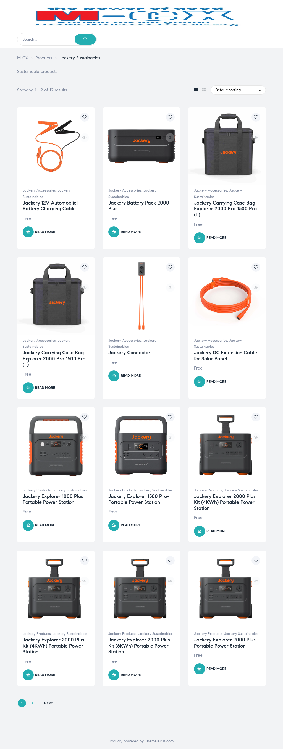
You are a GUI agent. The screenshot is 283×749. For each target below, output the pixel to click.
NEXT (50, 703)
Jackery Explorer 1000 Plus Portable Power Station (53, 499)
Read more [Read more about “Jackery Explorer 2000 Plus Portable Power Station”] (216, 669)
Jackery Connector (129, 353)
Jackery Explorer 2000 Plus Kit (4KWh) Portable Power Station (225, 502)
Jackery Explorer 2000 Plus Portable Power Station (225, 643)
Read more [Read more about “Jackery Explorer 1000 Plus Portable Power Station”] (45, 525)
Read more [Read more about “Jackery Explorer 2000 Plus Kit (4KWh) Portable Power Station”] (216, 531)
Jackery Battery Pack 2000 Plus (138, 206)
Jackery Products (37, 490)
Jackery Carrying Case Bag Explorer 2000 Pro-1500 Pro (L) (225, 209)
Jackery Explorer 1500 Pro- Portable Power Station (138, 499)
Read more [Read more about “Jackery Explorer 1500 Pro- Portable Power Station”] (131, 525)
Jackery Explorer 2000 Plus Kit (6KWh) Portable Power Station (139, 646)
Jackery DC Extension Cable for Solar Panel (225, 356)
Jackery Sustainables (70, 490)
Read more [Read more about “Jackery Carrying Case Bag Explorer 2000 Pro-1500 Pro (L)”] (216, 237)
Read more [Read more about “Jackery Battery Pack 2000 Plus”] (131, 232)
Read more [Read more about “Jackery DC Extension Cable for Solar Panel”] (216, 381)
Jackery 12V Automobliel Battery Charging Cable (50, 206)
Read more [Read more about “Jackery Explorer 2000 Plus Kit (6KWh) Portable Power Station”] (131, 675)
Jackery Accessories (39, 190)
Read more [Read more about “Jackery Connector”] (131, 375)
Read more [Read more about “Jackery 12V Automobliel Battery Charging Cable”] (45, 232)
